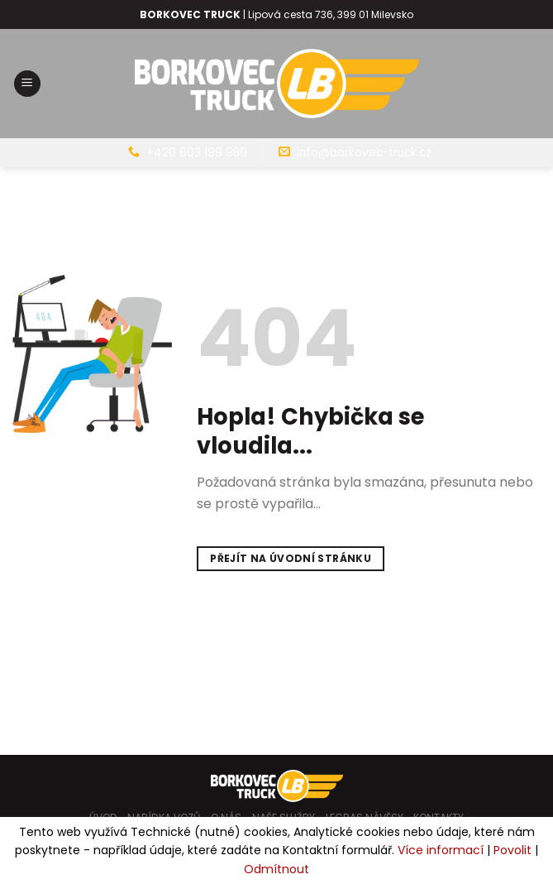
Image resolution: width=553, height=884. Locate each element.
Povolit (512, 850)
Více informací (441, 850)
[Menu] (27, 84)
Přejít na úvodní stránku (290, 558)
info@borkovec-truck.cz (364, 153)
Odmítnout (276, 869)
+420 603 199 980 (196, 153)
